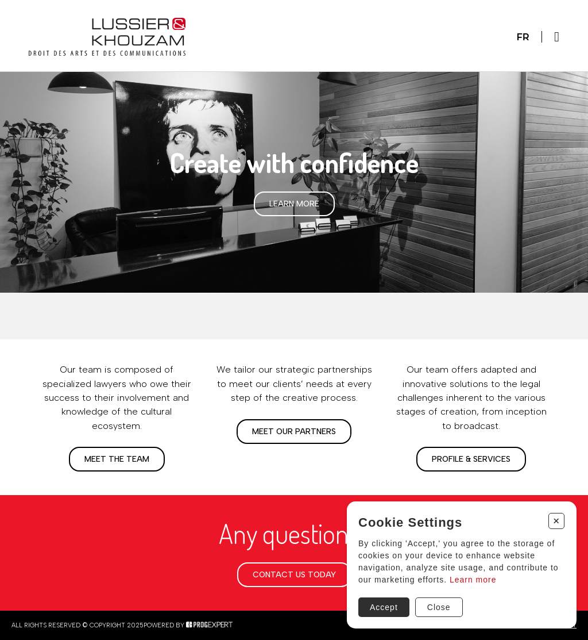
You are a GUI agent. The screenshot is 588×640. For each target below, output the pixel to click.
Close (439, 607)
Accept (384, 607)
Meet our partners (294, 431)
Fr (522, 37)
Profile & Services (471, 459)
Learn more (294, 204)
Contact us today (294, 575)
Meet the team (116, 459)
